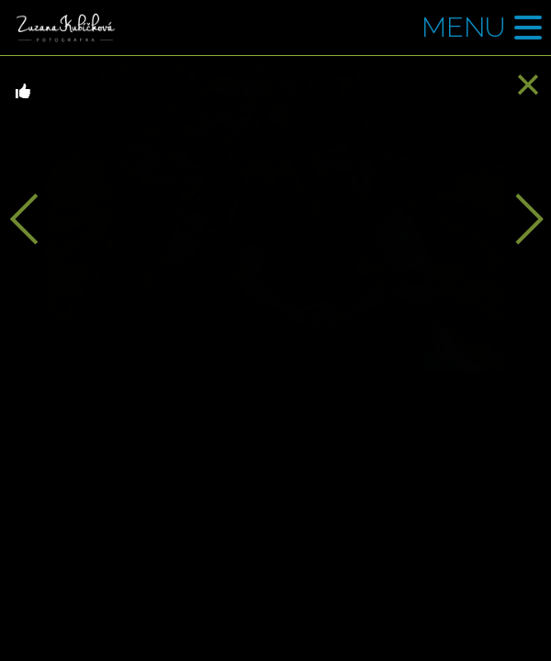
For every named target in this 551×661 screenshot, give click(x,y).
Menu (463, 27)
